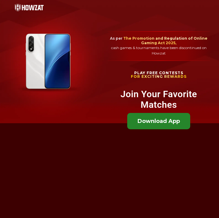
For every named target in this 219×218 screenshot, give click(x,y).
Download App (159, 121)
